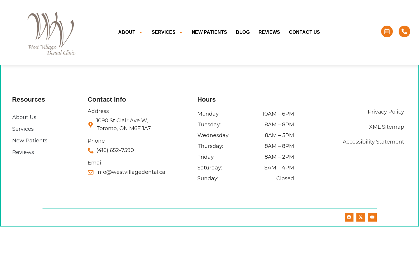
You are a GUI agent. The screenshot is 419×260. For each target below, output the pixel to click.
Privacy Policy (385, 145)
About (130, 32)
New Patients (209, 32)
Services (167, 32)
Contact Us (304, 32)
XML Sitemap (386, 160)
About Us (24, 151)
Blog (243, 32)
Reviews (269, 32)
